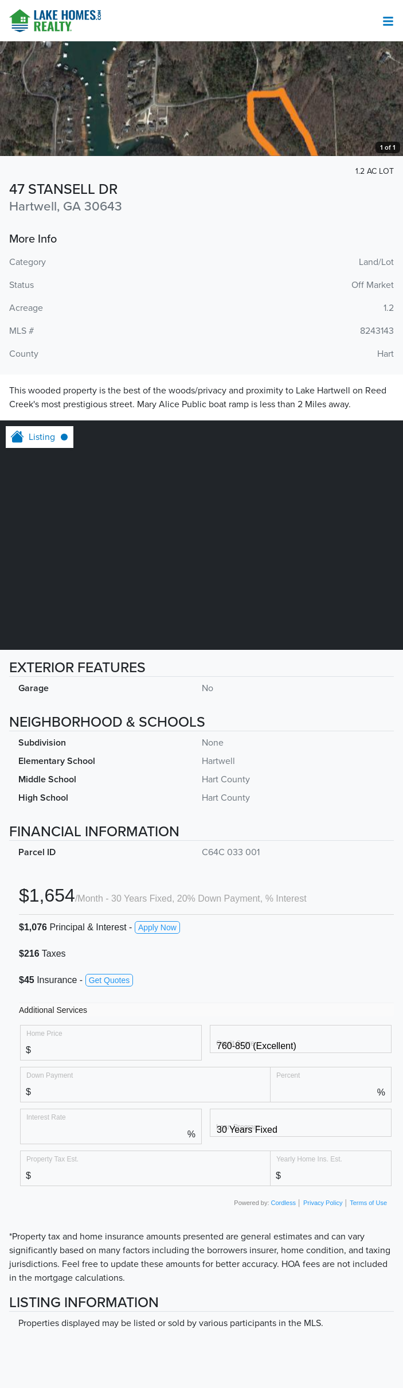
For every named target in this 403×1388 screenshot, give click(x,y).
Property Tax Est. (52, 1159)
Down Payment (49, 1075)
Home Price (44, 1033)
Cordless (283, 1202)
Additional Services (53, 1010)
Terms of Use (368, 1202)
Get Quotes (109, 980)
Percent (288, 1075)
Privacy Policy (322, 1202)
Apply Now (157, 927)
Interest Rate (46, 1117)
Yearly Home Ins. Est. (309, 1159)
